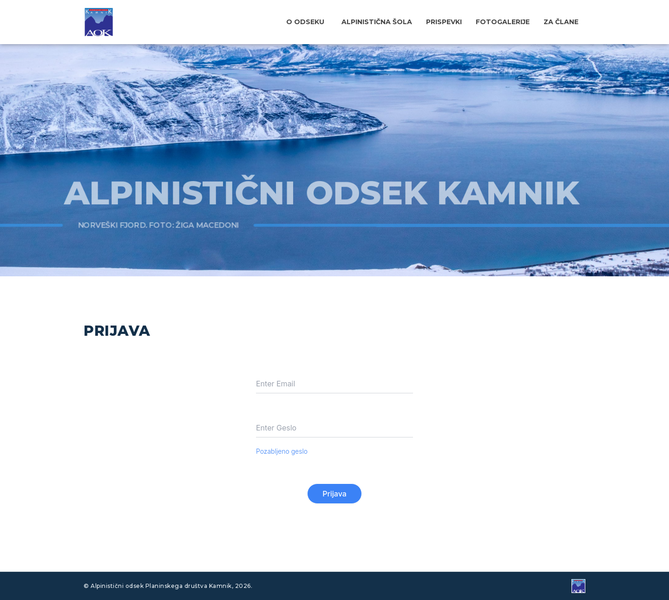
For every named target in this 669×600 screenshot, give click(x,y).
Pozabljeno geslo (282, 451)
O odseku (305, 22)
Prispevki (444, 22)
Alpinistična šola (376, 22)
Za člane (561, 22)
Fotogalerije (503, 22)
